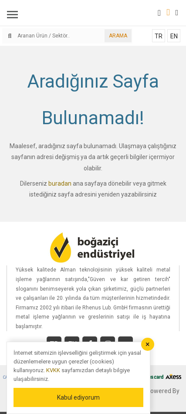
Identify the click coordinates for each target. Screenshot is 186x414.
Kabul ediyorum (78, 397)
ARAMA (118, 36)
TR (158, 36)
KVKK (53, 370)
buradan (59, 183)
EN (174, 36)
